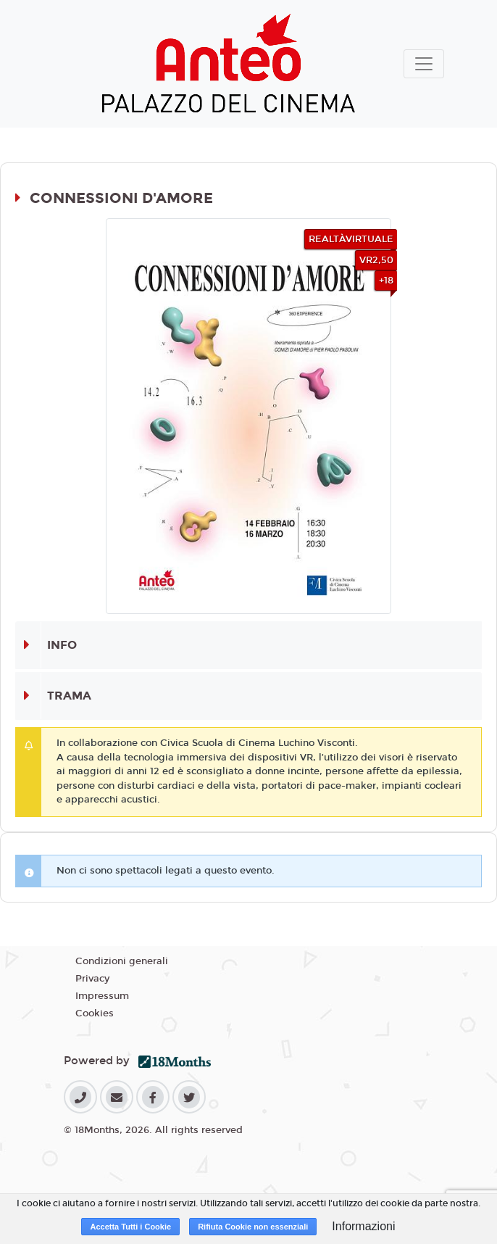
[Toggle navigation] (424, 63)
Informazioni (363, 1226)
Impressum (102, 996)
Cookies (94, 1013)
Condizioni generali (121, 961)
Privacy (92, 978)
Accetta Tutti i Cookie (130, 1226)
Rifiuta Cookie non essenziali (253, 1226)
